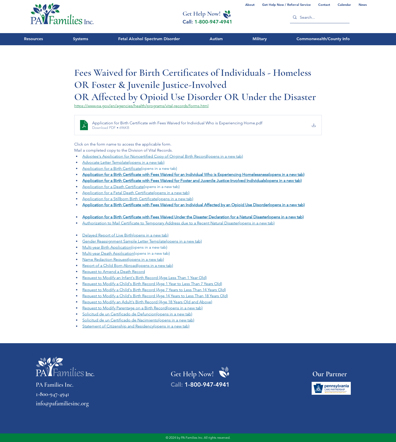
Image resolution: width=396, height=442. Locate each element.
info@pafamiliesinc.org (62, 403)
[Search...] (319, 17)
